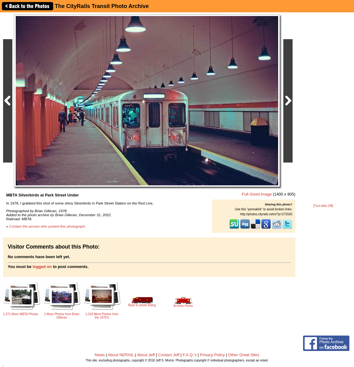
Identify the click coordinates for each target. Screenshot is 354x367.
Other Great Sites (243, 355)
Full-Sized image (257, 194)
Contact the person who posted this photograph (47, 226)
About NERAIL (121, 355)
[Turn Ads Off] (323, 206)
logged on (42, 266)
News (100, 355)
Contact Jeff (168, 355)
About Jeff (146, 355)
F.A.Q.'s (190, 355)
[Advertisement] (323, 108)
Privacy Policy (212, 355)
